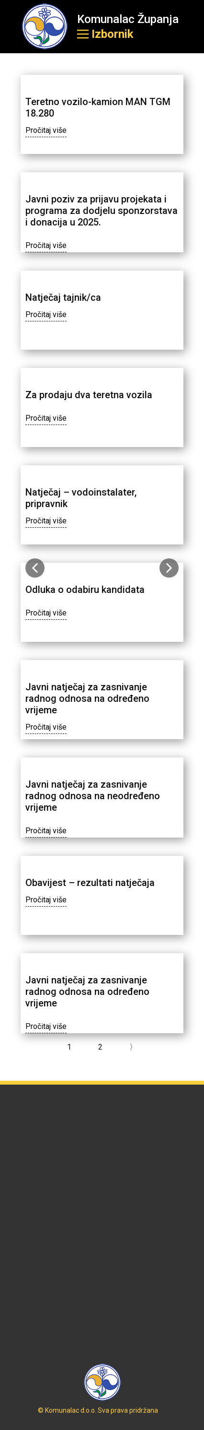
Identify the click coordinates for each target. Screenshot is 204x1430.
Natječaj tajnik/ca (63, 297)
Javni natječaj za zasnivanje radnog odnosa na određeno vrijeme (87, 698)
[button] (35, 568)
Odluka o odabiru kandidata (85, 589)
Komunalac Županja (128, 19)
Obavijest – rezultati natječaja (90, 882)
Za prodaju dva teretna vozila (90, 395)
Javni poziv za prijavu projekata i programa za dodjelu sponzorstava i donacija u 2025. (101, 210)
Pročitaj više (46, 130)
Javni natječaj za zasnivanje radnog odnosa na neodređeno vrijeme (92, 796)
